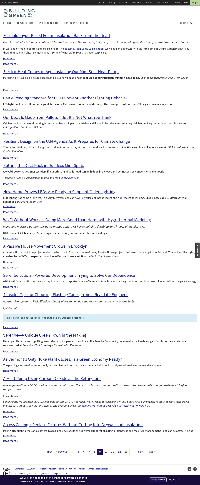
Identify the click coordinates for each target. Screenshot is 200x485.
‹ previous (61, 452)
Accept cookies (157, 479)
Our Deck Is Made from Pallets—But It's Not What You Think (57, 117)
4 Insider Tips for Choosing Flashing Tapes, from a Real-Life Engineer (65, 295)
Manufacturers (163, 2)
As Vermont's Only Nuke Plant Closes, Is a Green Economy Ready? (62, 359)
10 (106, 452)
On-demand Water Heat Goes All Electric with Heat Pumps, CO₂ (114, 406)
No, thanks (174, 479)
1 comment (9, 58)
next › (141, 452)
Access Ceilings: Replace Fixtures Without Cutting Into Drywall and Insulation (73, 425)
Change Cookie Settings (98, 468)
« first (48, 452)
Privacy (81, 468)
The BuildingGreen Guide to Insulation (81, 49)
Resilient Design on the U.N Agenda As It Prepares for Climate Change (66, 141)
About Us (100, 2)
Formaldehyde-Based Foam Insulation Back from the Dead (56, 35)
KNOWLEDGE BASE (25, 23)
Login (195, 2)
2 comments (9, 435)
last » (152, 452)
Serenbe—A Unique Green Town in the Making (44, 335)
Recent (7, 23)
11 (112, 452)
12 (119, 452)
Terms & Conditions (67, 468)
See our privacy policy (76, 481)
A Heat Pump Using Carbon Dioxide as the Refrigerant (52, 378)
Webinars (123, 2)
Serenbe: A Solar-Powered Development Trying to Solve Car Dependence (69, 275)
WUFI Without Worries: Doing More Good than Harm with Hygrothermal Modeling (77, 220)
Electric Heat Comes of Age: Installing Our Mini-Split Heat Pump (61, 72)
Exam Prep (136, 2)
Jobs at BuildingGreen (47, 468)
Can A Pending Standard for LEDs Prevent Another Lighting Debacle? (65, 98)
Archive (176, 2)
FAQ (186, 2)
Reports (149, 2)
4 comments (9, 206)
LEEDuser (31, 468)
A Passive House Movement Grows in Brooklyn (45, 246)
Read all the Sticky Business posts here (62, 318)
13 (126, 452)
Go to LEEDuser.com (10, 2)
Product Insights (49, 23)
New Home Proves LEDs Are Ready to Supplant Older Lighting (59, 192)
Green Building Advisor (66, 178)
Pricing (112, 2)
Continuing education (76, 23)
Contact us (19, 468)
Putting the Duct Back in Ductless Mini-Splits (43, 165)
